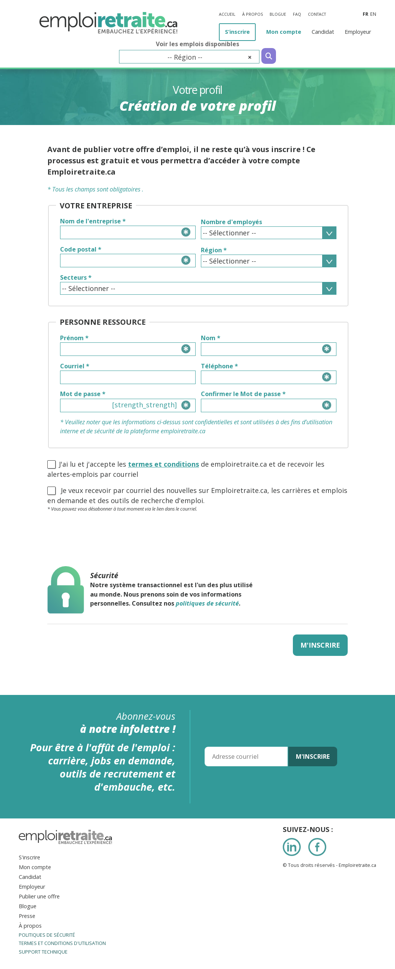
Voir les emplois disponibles (197, 44)
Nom (210, 338)
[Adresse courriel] (246, 756)
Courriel (74, 366)
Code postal (80, 249)
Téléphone (219, 366)
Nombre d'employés (231, 222)
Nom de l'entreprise (93, 221)
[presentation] (104, 533)
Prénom (74, 338)
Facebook (317, 847)
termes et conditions (163, 464)
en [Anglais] (373, 14)
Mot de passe (83, 394)
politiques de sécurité (207, 603)
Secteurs (76, 277)
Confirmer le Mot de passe (243, 394)
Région (214, 250)
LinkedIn (292, 847)
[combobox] (189, 56)
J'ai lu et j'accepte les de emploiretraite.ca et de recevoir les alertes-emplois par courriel (185, 469)
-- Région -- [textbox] (209, 57)
